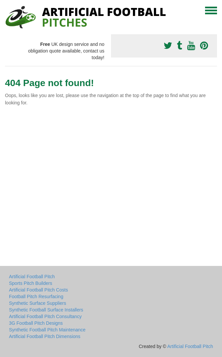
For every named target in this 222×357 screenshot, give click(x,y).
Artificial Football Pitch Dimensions (44, 336)
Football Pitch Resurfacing (36, 296)
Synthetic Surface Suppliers (37, 303)
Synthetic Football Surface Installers (46, 309)
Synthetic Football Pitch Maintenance (47, 329)
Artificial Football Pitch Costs (38, 290)
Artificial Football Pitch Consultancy (45, 316)
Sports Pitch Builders (30, 283)
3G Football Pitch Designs (36, 323)
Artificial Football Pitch (32, 276)
